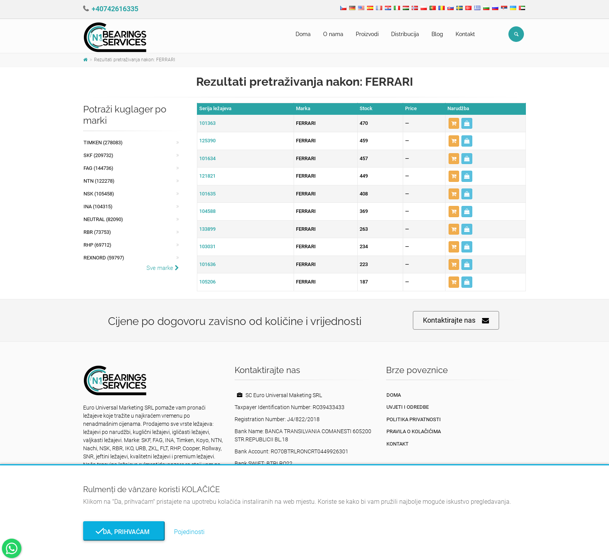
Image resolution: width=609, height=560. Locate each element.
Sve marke (162, 267)
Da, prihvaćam (124, 532)
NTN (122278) (99, 181)
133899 (207, 229)
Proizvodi (367, 34)
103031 (207, 246)
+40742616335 (115, 9)
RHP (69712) (97, 245)
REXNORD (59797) (104, 258)
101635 (207, 194)
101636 (207, 264)
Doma (303, 34)
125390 (207, 140)
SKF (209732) (98, 155)
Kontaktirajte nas (456, 320)
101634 (207, 158)
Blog (437, 34)
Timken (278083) (103, 142)
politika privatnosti (413, 419)
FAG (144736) (98, 168)
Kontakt (465, 34)
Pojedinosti (189, 532)
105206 (207, 282)
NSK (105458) (99, 194)
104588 (207, 211)
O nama (333, 34)
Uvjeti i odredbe (407, 407)
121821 (207, 176)
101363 (207, 123)
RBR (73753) (97, 232)
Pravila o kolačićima (413, 431)
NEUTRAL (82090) (103, 219)
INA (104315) (98, 206)
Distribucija (405, 34)
